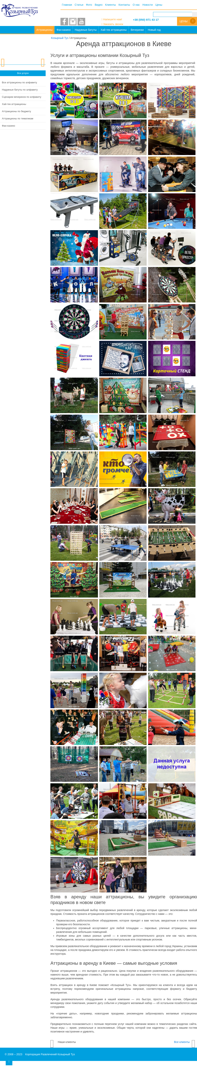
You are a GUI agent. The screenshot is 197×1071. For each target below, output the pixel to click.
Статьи (79, 4)
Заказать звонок (113, 24)
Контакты (124, 4)
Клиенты (110, 4)
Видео (98, 4)
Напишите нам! (112, 19)
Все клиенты (182, 1041)
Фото (89, 4)
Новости (147, 4)
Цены (158, 4)
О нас (136, 4)
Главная (67, 4)
